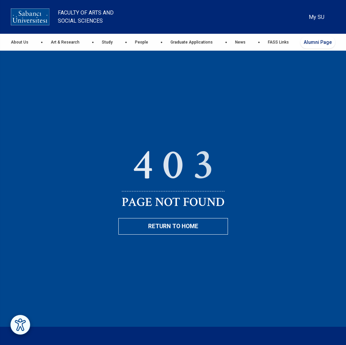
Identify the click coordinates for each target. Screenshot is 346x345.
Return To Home (173, 226)
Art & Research (65, 42)
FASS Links (278, 42)
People (141, 42)
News (240, 42)
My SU (316, 17)
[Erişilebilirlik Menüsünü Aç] (20, 325)
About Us (19, 42)
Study (107, 42)
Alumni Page (318, 42)
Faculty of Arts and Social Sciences (86, 16)
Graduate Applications (191, 42)
